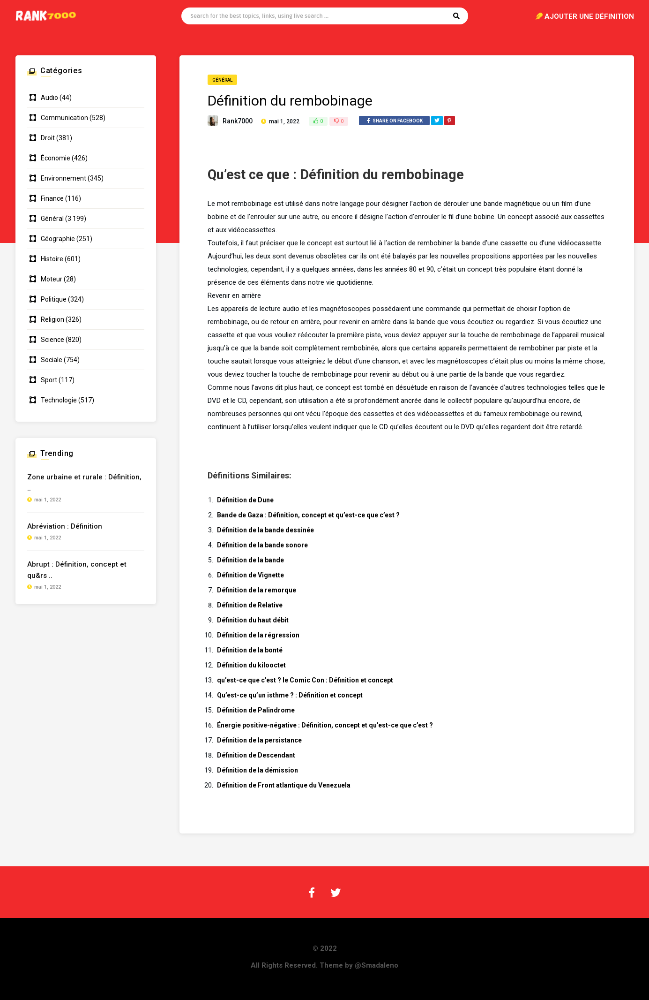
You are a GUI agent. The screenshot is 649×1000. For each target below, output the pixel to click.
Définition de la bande (250, 560)
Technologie (59, 400)
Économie (55, 158)
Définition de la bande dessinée (265, 530)
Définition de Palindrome (256, 710)
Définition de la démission (257, 770)
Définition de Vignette (250, 575)
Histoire (52, 259)
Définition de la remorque (256, 590)
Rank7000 (238, 121)
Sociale (51, 360)
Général (222, 80)
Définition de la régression (258, 635)
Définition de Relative (250, 605)
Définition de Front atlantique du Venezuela (284, 785)
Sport (49, 380)
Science (52, 339)
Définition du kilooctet (251, 665)
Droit (48, 138)
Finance (52, 198)
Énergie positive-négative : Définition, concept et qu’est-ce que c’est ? (325, 725)
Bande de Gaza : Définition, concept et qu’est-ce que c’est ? (308, 515)
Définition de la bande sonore (262, 545)
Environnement (63, 178)
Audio (49, 97)
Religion (52, 319)
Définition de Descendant (256, 755)
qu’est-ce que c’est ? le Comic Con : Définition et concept (305, 680)
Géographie (58, 238)
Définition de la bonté (250, 650)
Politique (54, 299)
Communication (64, 117)
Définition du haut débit (253, 620)
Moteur (51, 279)
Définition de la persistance (259, 740)
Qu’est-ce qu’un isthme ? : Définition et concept (290, 695)
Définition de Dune (245, 500)
